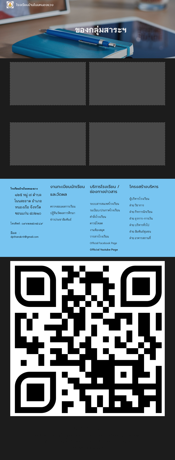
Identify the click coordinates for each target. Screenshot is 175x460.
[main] (101, 29)
